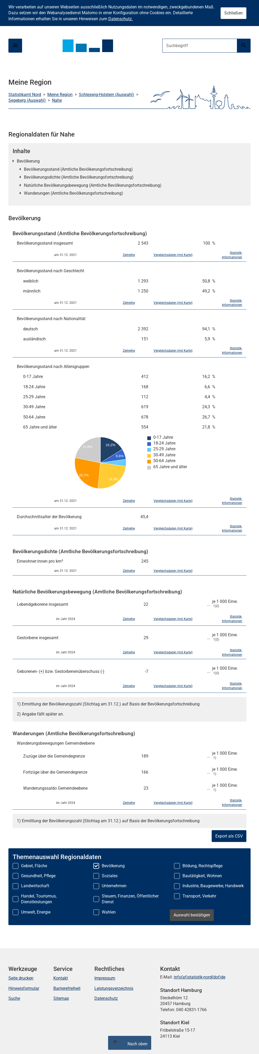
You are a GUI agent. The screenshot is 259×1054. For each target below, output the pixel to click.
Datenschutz (106, 998)
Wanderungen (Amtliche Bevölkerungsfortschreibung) (73, 193)
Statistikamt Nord (24, 94)
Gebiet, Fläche (34, 865)
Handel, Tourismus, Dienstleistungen (39, 899)
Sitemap (61, 998)
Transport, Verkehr (199, 896)
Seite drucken (20, 978)
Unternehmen (114, 885)
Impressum (104, 978)
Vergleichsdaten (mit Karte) (173, 255)
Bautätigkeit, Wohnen (202, 875)
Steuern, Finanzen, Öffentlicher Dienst (130, 899)
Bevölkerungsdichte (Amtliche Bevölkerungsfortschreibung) (79, 177)
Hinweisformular (23, 988)
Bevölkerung (28, 161)
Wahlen (109, 912)
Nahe (57, 100)
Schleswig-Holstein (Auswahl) (106, 94)
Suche (14, 998)
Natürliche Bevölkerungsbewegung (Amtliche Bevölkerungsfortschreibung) (92, 185)
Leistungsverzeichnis (113, 988)
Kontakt (60, 978)
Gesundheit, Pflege (38, 875)
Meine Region (60, 94)
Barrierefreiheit (66, 988)
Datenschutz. (120, 18)
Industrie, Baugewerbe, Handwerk (213, 885)
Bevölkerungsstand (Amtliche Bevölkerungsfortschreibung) (78, 169)
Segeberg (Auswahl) (27, 100)
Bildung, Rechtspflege (202, 865)
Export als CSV (229, 836)
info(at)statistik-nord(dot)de (199, 977)
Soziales (110, 875)
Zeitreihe (129, 255)
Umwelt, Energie (35, 912)
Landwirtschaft (35, 885)
